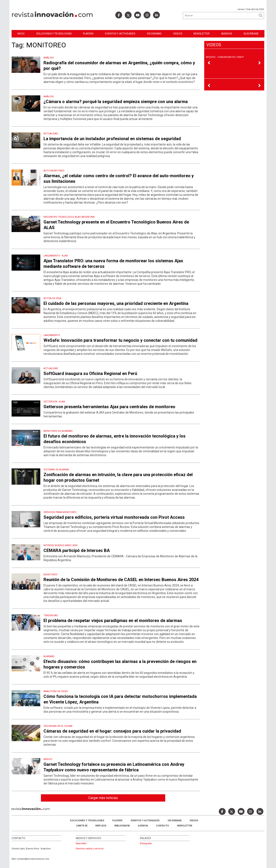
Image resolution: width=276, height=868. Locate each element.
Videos (177, 33)
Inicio (21, 33)
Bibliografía (122, 825)
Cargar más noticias (103, 798)
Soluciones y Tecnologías (54, 33)
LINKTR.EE (81, 825)
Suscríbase (251, 33)
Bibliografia (146, 843)
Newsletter (202, 33)
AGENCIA (143, 825)
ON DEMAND (154, 33)
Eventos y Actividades (120, 33)
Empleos (100, 825)
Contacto (162, 825)
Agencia (226, 33)
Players (88, 33)
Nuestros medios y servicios (90, 848)
